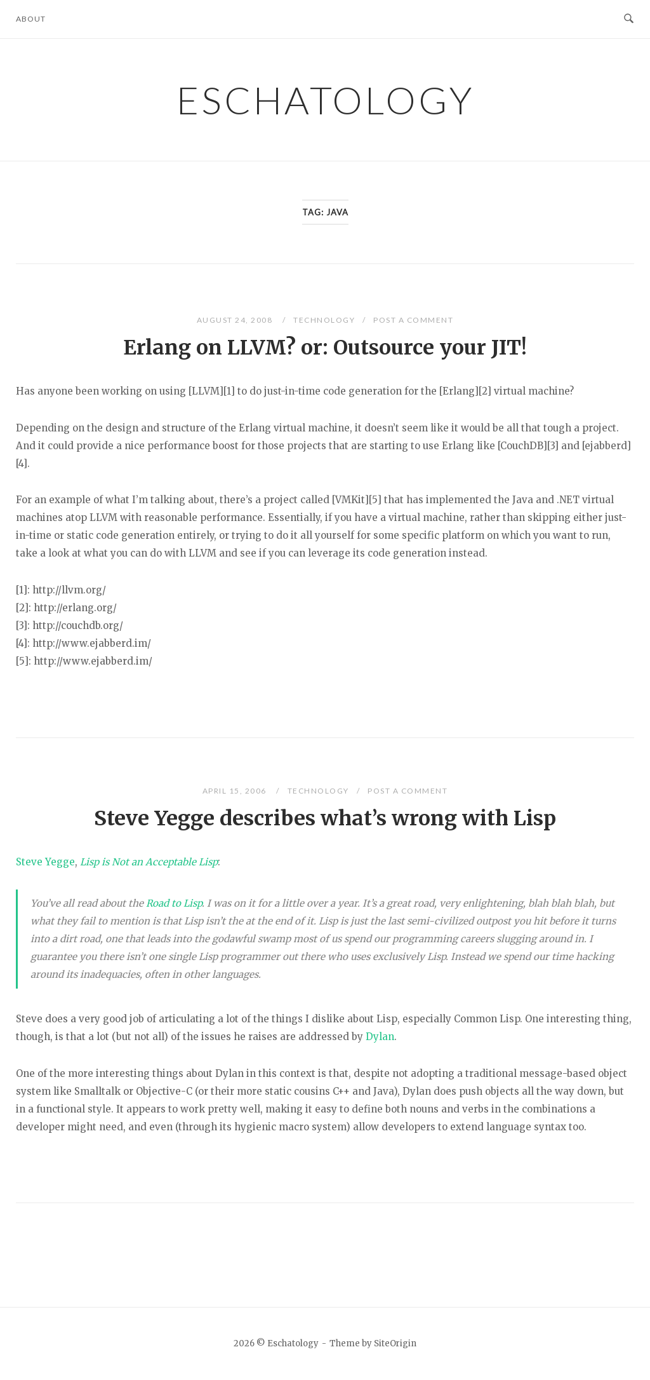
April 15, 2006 (235, 790)
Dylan (380, 1037)
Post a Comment (413, 320)
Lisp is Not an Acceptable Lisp (149, 862)
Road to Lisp (174, 903)
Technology (324, 320)
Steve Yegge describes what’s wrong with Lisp (325, 818)
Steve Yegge (45, 862)
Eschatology (325, 100)
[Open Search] (628, 19)
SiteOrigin (395, 1343)
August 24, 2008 (236, 320)
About (31, 19)
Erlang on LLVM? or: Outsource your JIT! (325, 347)
